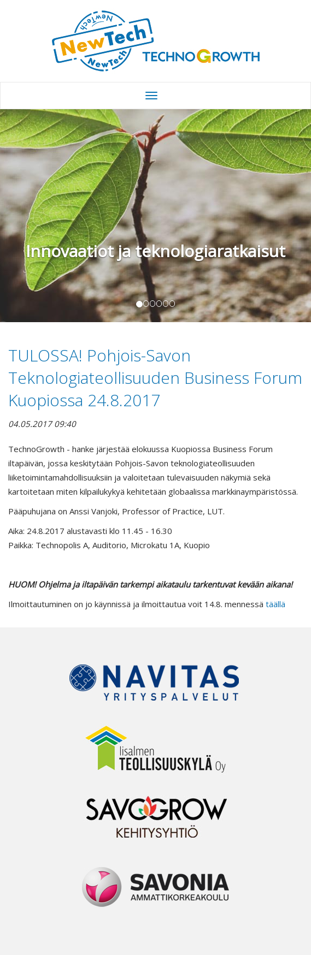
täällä (275, 603)
